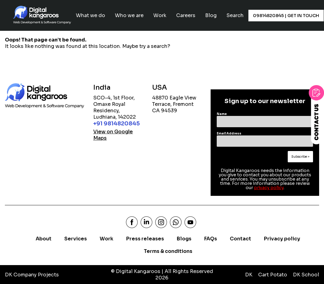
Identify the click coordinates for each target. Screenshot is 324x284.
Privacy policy (282, 238)
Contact (240, 238)
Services (75, 238)
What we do (90, 15)
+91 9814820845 (116, 123)
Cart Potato (272, 274)
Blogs (184, 238)
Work (159, 15)
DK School (306, 274)
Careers (185, 15)
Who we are (129, 15)
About (44, 238)
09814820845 (268, 15)
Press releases (145, 238)
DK (248, 274)
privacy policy (268, 187)
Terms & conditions (168, 251)
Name (222, 114)
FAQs (210, 238)
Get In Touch (303, 15)
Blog (211, 15)
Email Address (229, 133)
